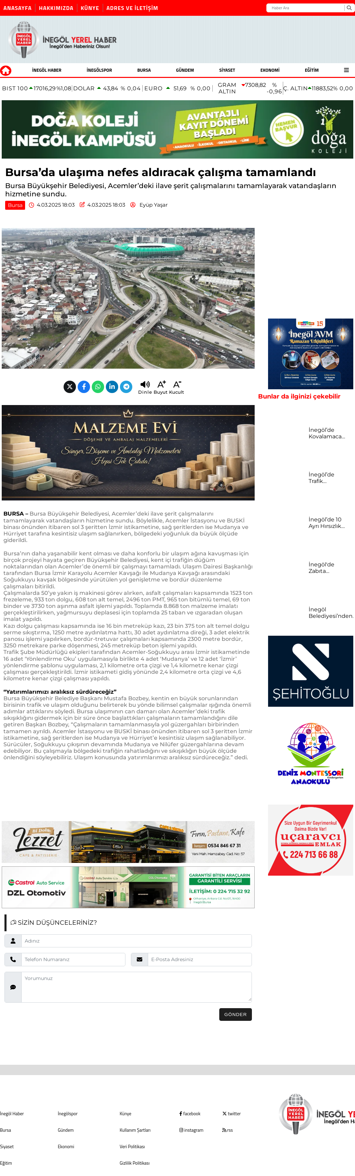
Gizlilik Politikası (134, 1163)
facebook (189, 1113)
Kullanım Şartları (135, 1130)
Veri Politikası (132, 1146)
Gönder (235, 1014)
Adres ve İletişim (132, 8)
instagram (191, 1130)
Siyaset (227, 70)
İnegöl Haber (47, 70)
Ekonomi (270, 70)
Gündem (185, 70)
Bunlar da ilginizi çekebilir (299, 396)
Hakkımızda (56, 8)
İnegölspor (99, 70)
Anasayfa (17, 8)
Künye (90, 8)
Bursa (144, 70)
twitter (231, 1113)
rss (227, 1130)
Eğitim (312, 70)
